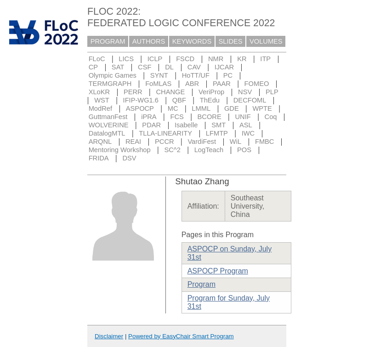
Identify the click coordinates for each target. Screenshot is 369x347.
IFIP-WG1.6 (141, 100)
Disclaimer (109, 336)
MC (173, 108)
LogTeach (209, 150)
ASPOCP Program (217, 271)
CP (93, 67)
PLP (272, 92)
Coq (271, 116)
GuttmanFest (108, 116)
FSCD (185, 59)
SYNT (159, 75)
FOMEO (256, 83)
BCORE (209, 116)
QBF (179, 100)
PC (228, 75)
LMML (201, 108)
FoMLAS (158, 83)
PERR (133, 92)
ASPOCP (140, 108)
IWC (248, 133)
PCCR (164, 141)
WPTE (262, 108)
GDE (231, 108)
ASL (245, 125)
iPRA (148, 116)
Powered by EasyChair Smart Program (181, 336)
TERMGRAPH (110, 83)
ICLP (155, 59)
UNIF (243, 116)
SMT (218, 125)
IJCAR (224, 67)
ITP (265, 59)
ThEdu (210, 100)
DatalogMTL (107, 133)
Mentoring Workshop (120, 150)
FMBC (264, 141)
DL (169, 67)
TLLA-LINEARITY (165, 133)
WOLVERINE (109, 125)
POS (244, 150)
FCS (176, 116)
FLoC (97, 59)
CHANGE (170, 92)
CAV (194, 67)
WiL (235, 141)
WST (101, 100)
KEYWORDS (192, 41)
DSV (129, 158)
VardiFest (201, 141)
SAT (118, 67)
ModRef (100, 108)
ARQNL (100, 141)
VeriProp (211, 92)
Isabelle (186, 125)
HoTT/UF (196, 75)
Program (201, 284)
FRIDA (99, 158)
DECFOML (250, 100)
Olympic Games (112, 75)
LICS (126, 59)
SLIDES (231, 41)
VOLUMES (266, 41)
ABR (192, 83)
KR (241, 59)
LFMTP (217, 133)
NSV (245, 92)
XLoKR (99, 92)
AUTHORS (148, 41)
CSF (144, 67)
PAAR (222, 83)
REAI (133, 141)
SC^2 (172, 150)
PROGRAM (108, 41)
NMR (215, 59)
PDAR (151, 125)
